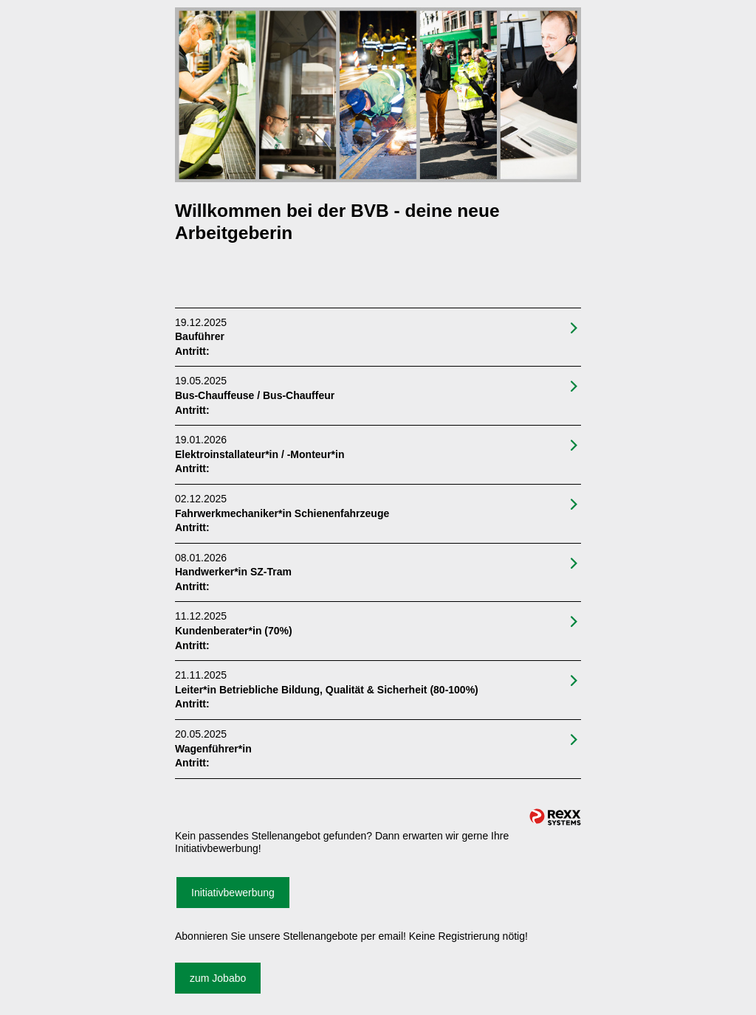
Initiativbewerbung (233, 892)
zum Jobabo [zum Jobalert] (218, 978)
